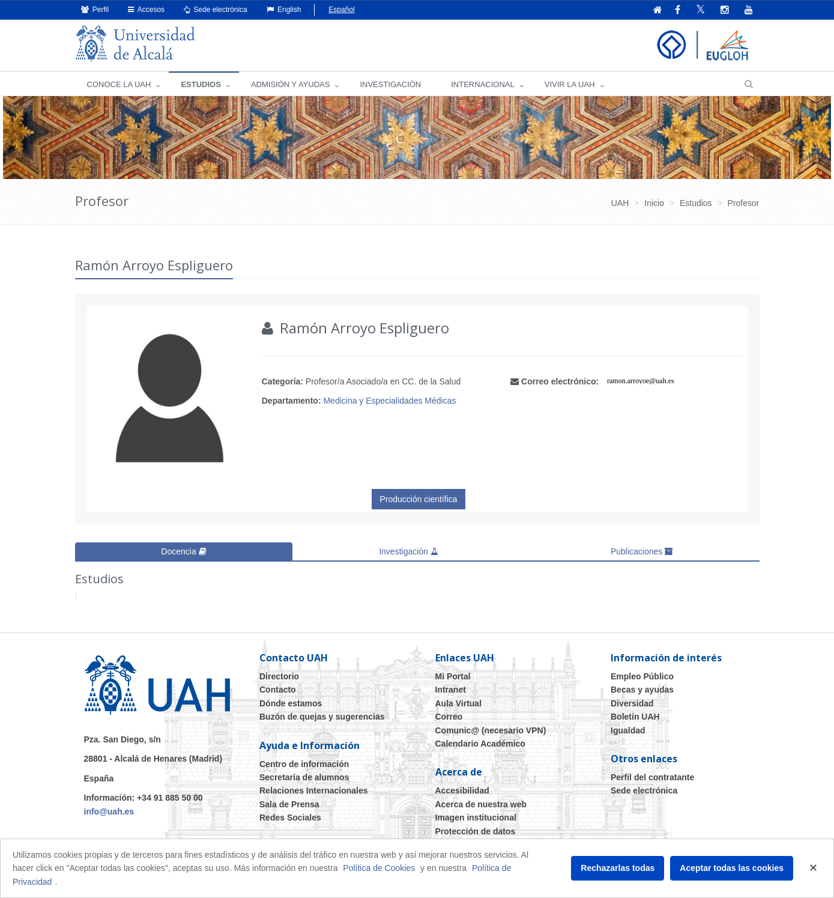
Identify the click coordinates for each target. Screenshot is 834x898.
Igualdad (628, 730)
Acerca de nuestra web (481, 804)
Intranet (450, 689)
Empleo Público (642, 676)
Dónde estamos (290, 703)
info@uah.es (109, 811)
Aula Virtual (458, 703)
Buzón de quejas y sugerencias (322, 716)
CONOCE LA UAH (119, 84)
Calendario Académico (480, 743)
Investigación (408, 551)
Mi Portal (453, 676)
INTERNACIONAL (482, 84)
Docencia (183, 551)
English (284, 9)
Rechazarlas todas (617, 868)
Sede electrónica (215, 9)
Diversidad (632, 703)
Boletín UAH (635, 716)
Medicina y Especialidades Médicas (389, 400)
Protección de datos (475, 831)
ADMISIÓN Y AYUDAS (290, 84)
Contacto (277, 689)
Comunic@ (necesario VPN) (490, 730)
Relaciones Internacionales (313, 790)
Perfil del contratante (652, 777)
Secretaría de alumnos (304, 777)
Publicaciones (642, 551)
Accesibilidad (462, 790)
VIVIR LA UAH (570, 84)
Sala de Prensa (289, 804)
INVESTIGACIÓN (390, 84)
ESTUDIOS (200, 84)
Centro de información (304, 764)
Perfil (95, 9)
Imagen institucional (475, 817)
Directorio (279, 676)
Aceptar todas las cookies (732, 868)
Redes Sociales (290, 817)
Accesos (146, 9)
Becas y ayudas (642, 689)
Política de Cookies (379, 868)
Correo (449, 716)
